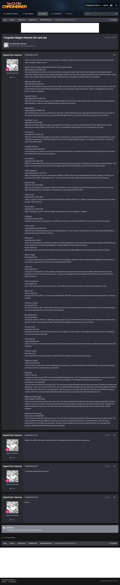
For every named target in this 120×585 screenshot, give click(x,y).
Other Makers (29, 13)
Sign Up (105, 5)
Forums (43, 13)
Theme (4, 582)
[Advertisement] (60, 28)
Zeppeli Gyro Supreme (19, 44)
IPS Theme (5, 580)
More (70, 13)
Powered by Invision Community (109, 581)
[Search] (94, 14)
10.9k (12, 77)
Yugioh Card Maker (11, 13)
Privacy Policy (12, 582)
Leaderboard (57, 13)
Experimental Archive (29, 46)
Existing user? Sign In (93, 5)
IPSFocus (12, 580)
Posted (31, 55)
